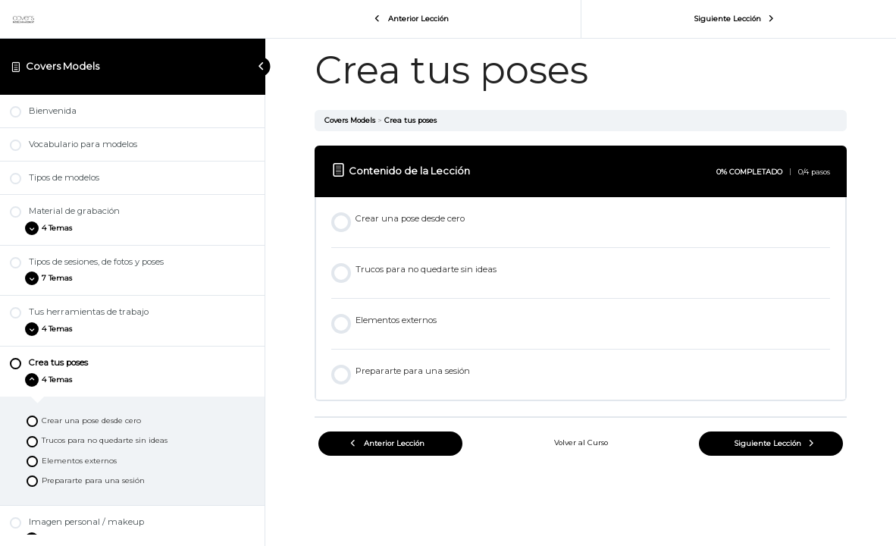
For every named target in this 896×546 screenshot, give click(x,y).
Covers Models (62, 66)
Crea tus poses (410, 120)
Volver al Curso (581, 442)
